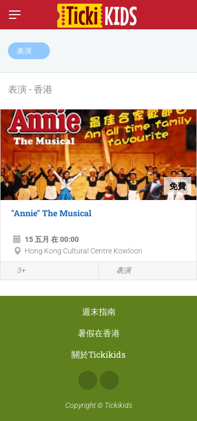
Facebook (87, 380)
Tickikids (118, 405)
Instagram (109, 380)
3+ (16, 271)
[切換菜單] (14, 14)
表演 (117, 271)
